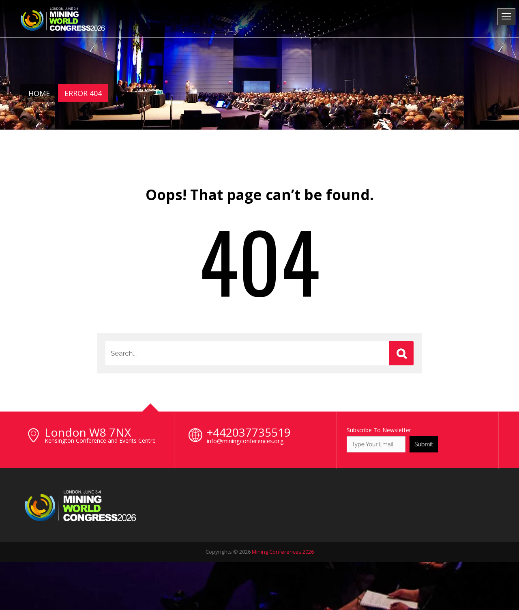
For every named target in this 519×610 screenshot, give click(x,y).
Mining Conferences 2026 (283, 551)
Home (39, 93)
